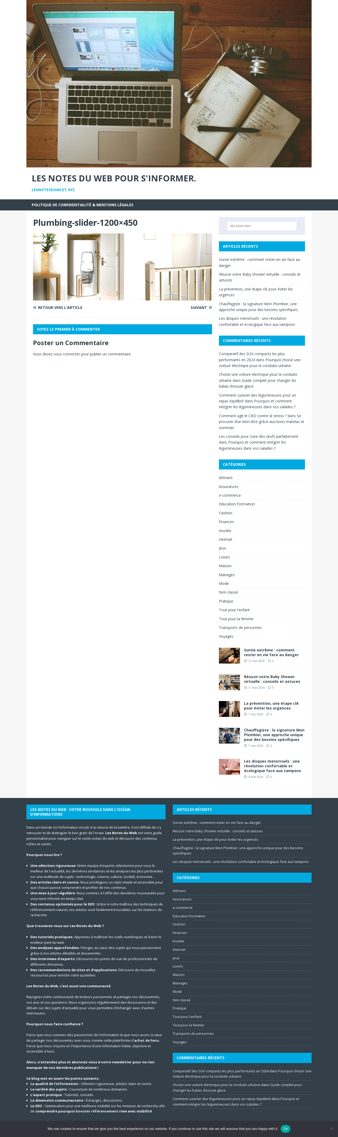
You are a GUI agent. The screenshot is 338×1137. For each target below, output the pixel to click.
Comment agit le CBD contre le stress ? (253, 415)
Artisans (226, 477)
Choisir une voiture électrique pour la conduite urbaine (216, 1084)
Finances (226, 521)
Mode (224, 583)
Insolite (225, 530)
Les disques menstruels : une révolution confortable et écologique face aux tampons (272, 766)
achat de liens (146, 1040)
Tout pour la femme (236, 618)
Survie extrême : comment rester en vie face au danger (271, 652)
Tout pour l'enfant (234, 609)
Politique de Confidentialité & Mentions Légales (82, 204)
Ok (285, 1129)
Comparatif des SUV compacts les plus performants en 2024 (221, 1071)
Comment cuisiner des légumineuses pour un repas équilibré (222, 1098)
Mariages (227, 574)
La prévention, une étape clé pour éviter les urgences (271, 706)
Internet (225, 539)
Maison (225, 565)
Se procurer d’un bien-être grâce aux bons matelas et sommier (261, 421)
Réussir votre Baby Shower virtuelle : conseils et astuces (272, 679)
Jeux (222, 548)
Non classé (228, 592)
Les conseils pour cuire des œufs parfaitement (258, 436)
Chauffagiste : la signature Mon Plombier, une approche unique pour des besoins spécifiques (274, 734)
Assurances (228, 486)
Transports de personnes (240, 627)
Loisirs (224, 557)
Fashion (225, 512)
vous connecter (67, 353)
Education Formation (237, 503)
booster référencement (97, 1111)
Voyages (226, 636)
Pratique (226, 601)
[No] (331, 1128)
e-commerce (230, 495)
